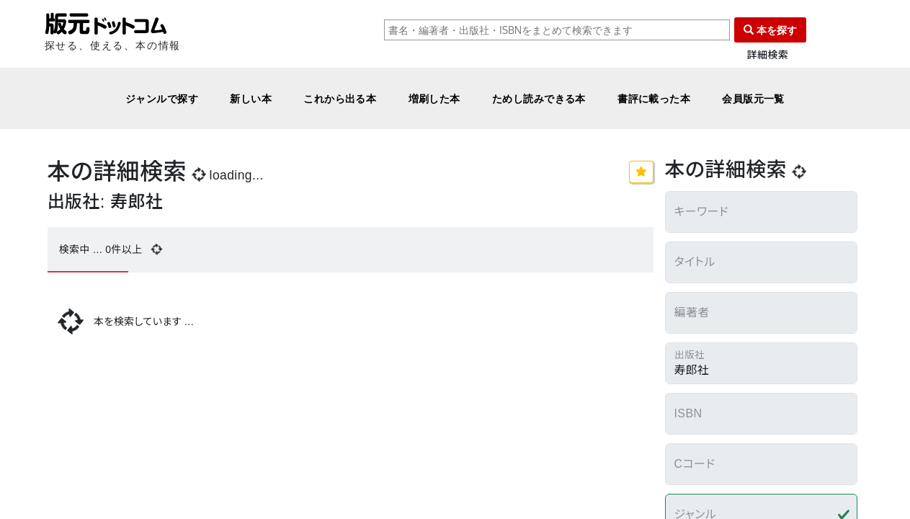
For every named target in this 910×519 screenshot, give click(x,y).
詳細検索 (768, 55)
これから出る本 (339, 98)
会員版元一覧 (753, 98)
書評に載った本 (653, 98)
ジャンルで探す (161, 98)
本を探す (770, 30)
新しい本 (251, 98)
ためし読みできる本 (539, 98)
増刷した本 (434, 98)
